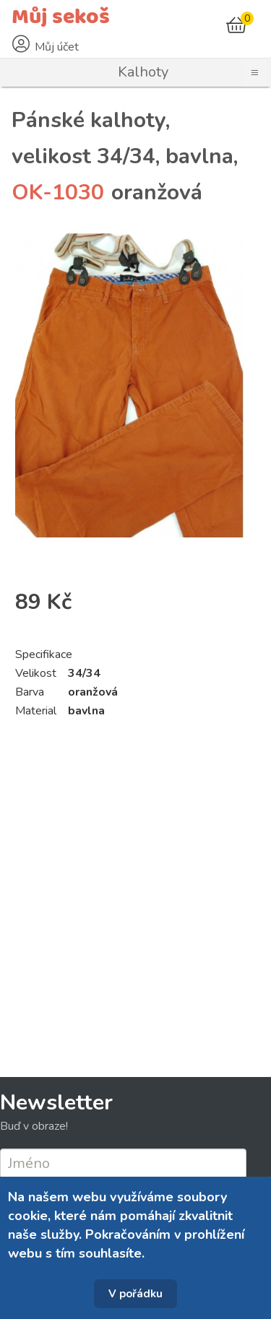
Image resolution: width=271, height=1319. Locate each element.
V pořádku (135, 1293)
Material (35, 711)
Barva (29, 692)
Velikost (35, 673)
